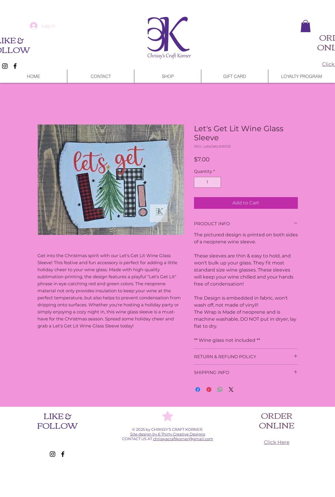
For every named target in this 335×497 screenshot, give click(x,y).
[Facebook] (15, 66)
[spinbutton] (207, 182)
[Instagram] (4, 66)
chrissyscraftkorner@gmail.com (183, 438)
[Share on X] (231, 389)
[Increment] (216, 182)
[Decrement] (198, 182)
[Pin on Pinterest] (208, 389)
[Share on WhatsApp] (220, 389)
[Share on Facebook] (197, 389)
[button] (305, 26)
